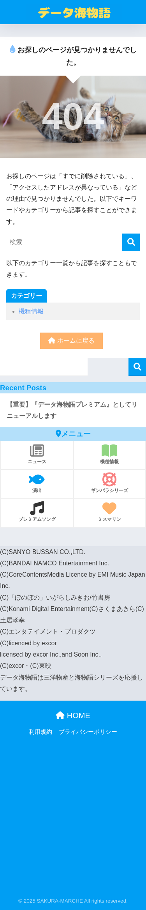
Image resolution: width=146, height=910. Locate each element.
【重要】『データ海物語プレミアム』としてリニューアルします (72, 410)
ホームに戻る (71, 340)
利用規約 (40, 732)
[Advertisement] (73, 819)
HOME (73, 715)
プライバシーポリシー (88, 732)
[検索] (131, 242)
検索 (137, 367)
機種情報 (31, 311)
